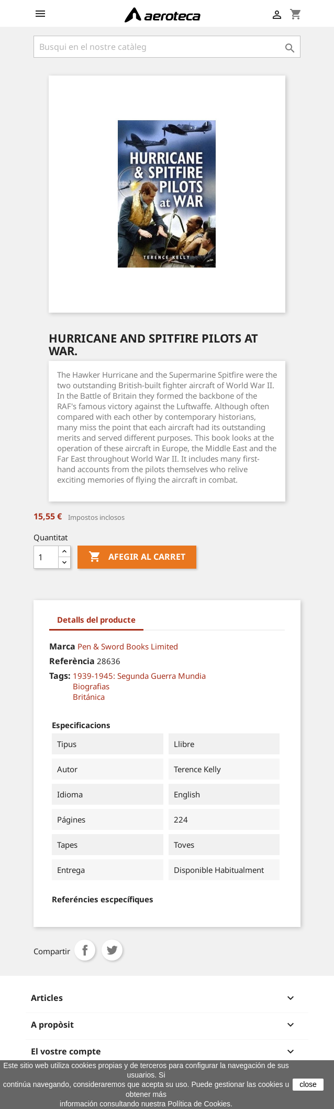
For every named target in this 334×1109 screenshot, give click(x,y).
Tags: (60, 675)
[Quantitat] (46, 557)
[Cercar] (167, 47)
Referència (72, 661)
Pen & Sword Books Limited (127, 646)
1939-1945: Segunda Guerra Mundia (139, 675)
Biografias (91, 686)
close (308, 1084)
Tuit (112, 950)
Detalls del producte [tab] (96, 619)
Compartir (84, 950)
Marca (62, 646)
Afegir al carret (136, 557)
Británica (89, 696)
